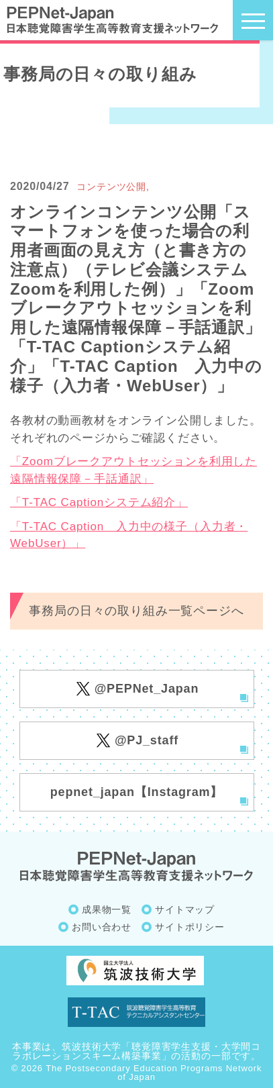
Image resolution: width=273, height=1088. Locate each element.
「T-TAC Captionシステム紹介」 (99, 502)
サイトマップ (185, 909)
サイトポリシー (190, 927)
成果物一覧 (106, 909)
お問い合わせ (101, 927)
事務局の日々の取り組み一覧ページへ (136, 610)
